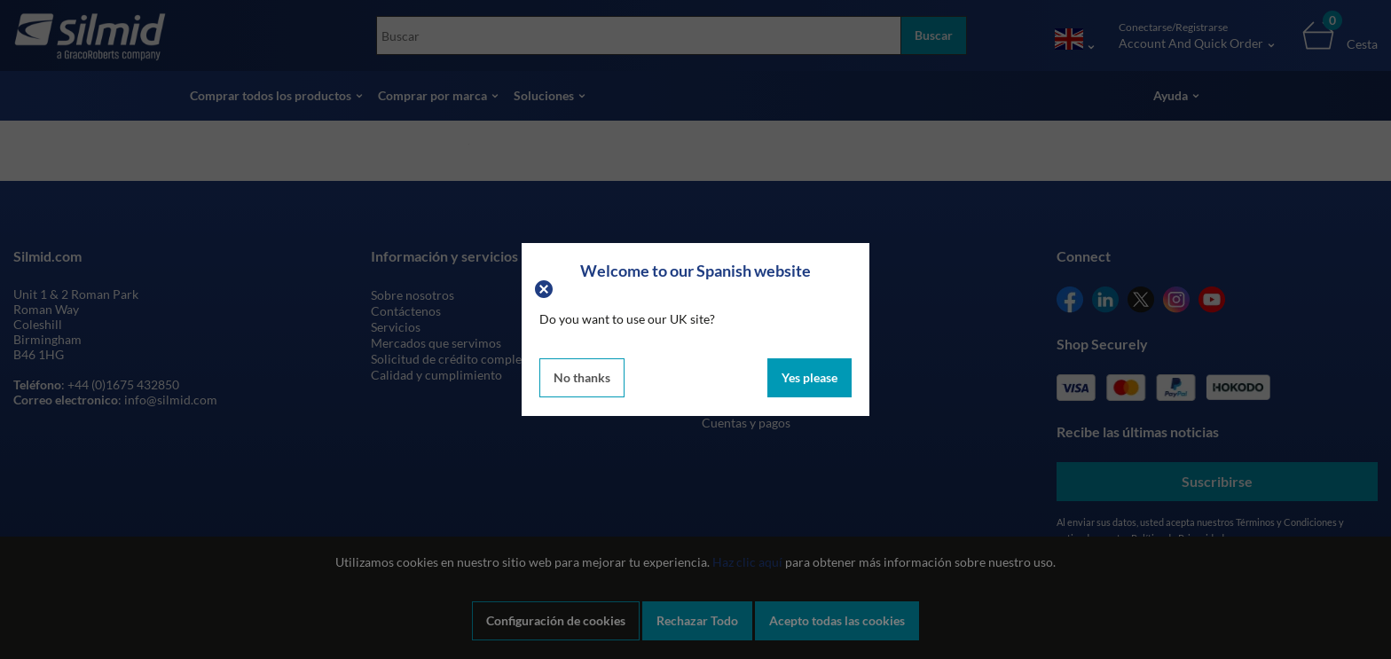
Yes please (809, 377)
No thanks (582, 377)
